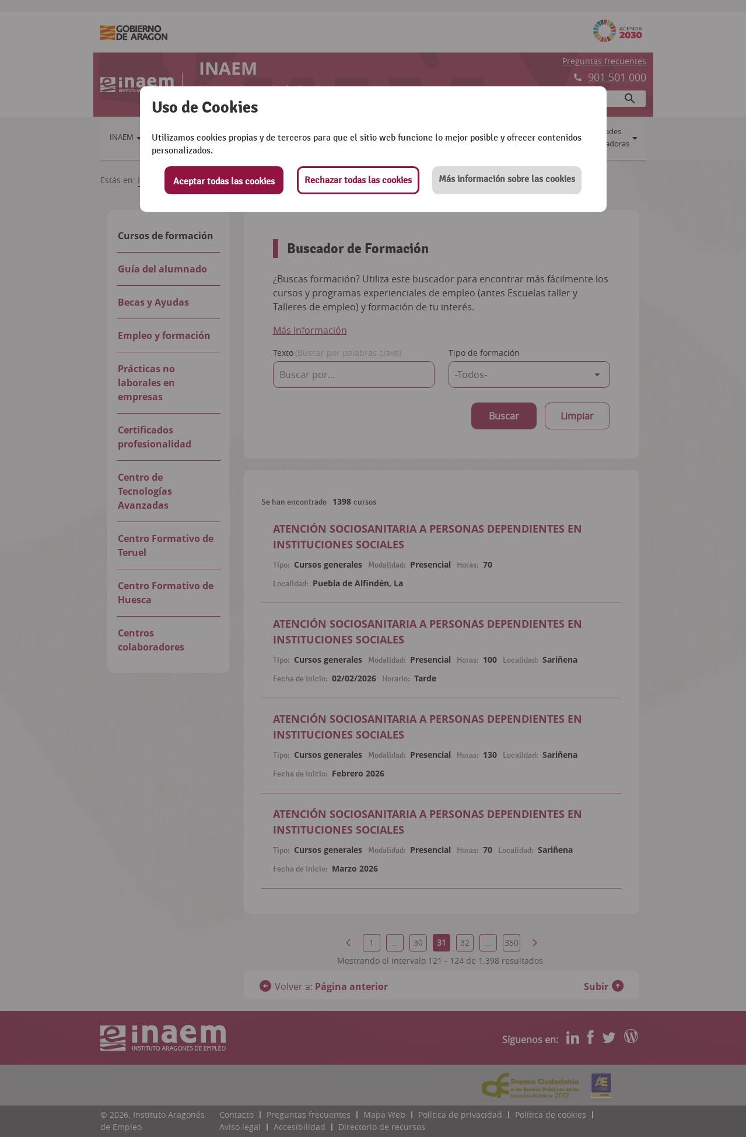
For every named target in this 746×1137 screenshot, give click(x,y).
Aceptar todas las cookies (224, 181)
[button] (507, 180)
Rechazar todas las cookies (358, 180)
